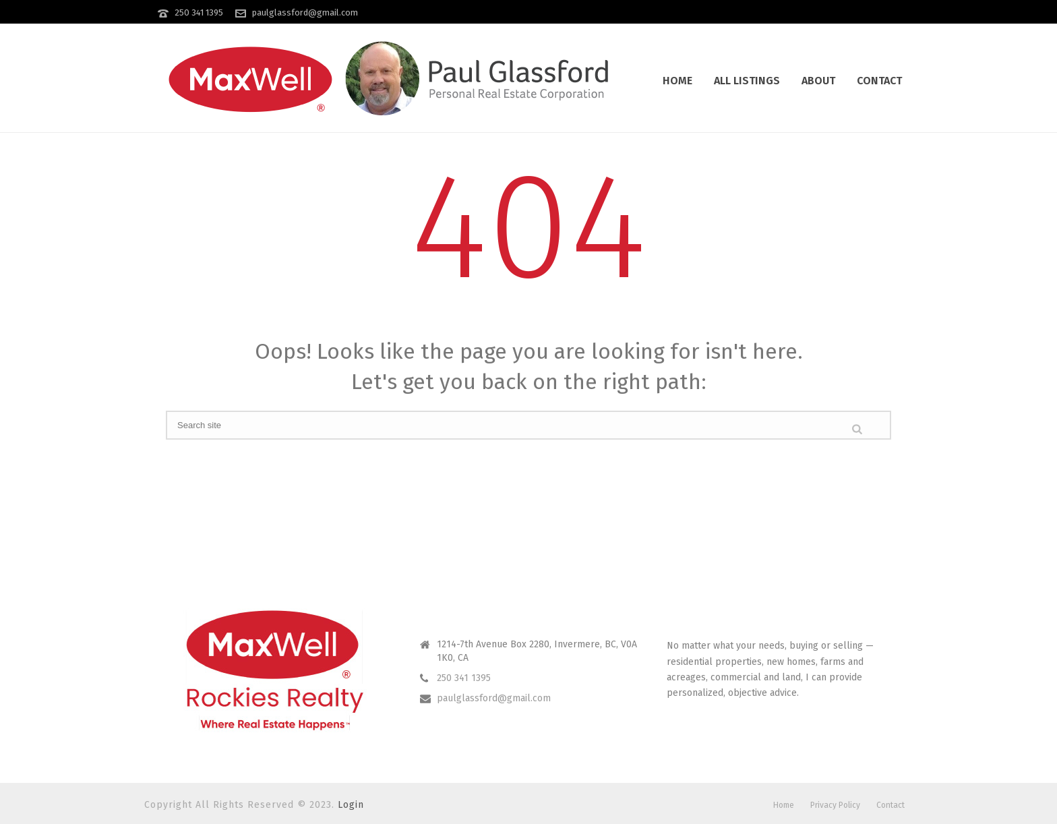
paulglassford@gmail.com (305, 12)
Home (677, 80)
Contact (879, 80)
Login (351, 805)
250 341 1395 (199, 12)
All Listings (747, 80)
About (818, 80)
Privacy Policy (835, 805)
